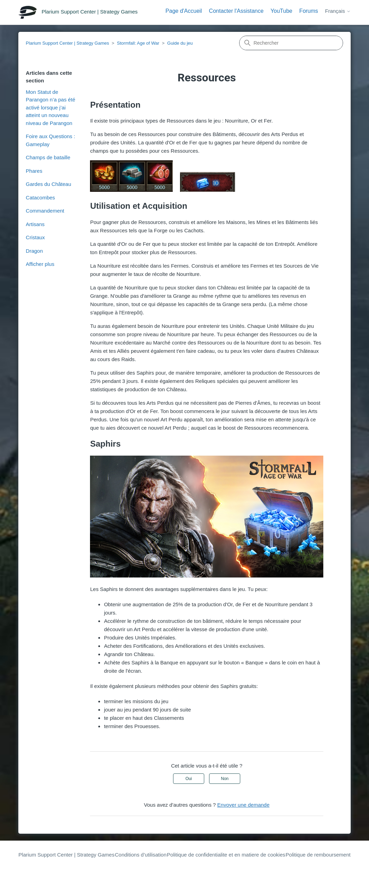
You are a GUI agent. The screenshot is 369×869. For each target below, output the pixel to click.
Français (338, 11)
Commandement (45, 211)
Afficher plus (40, 264)
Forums (308, 11)
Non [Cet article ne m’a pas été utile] (224, 778)
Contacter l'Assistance (236, 11)
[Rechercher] (291, 43)
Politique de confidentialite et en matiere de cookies (226, 855)
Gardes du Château (48, 184)
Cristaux (35, 237)
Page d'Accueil (183, 11)
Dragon (34, 251)
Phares (34, 171)
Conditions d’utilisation (140, 855)
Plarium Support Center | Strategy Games (67, 43)
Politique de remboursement (318, 855)
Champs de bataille (48, 157)
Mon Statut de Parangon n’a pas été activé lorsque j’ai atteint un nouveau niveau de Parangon (50, 107)
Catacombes (40, 197)
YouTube (281, 11)
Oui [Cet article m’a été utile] (189, 778)
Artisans (35, 224)
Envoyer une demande (243, 805)
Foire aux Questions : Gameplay (50, 140)
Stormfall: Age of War (138, 43)
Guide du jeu (180, 43)
